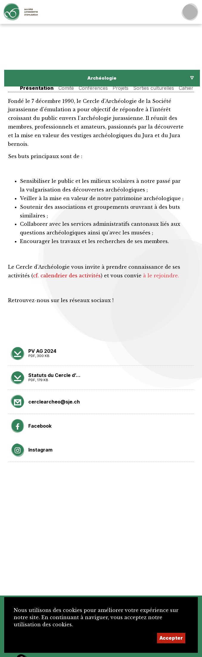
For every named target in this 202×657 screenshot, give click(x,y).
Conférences (93, 88)
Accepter (171, 638)
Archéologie (101, 78)
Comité (66, 88)
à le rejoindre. (161, 276)
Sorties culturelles (153, 88)
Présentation (37, 88)
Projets (120, 88)
